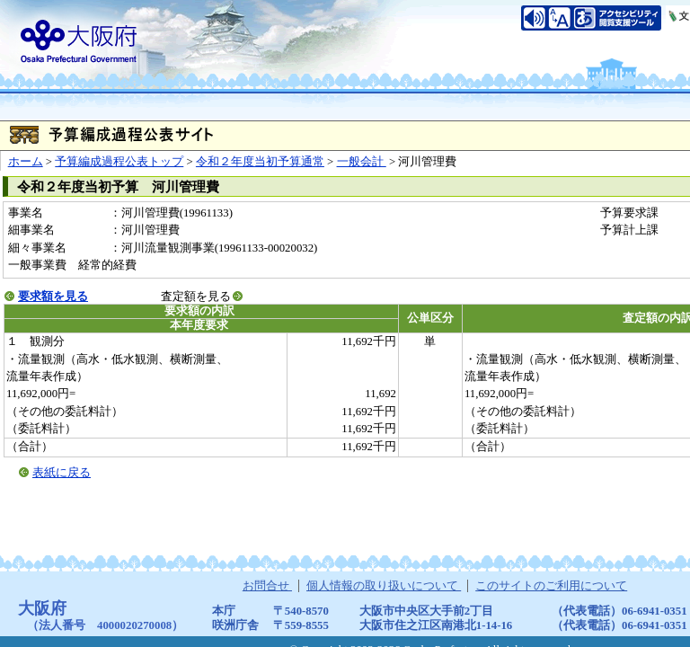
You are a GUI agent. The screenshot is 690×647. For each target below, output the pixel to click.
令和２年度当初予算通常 (260, 161)
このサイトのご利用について (551, 586)
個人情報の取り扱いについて (383, 586)
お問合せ (267, 586)
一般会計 (361, 161)
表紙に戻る (61, 472)
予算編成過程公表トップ (119, 161)
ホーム (25, 161)
